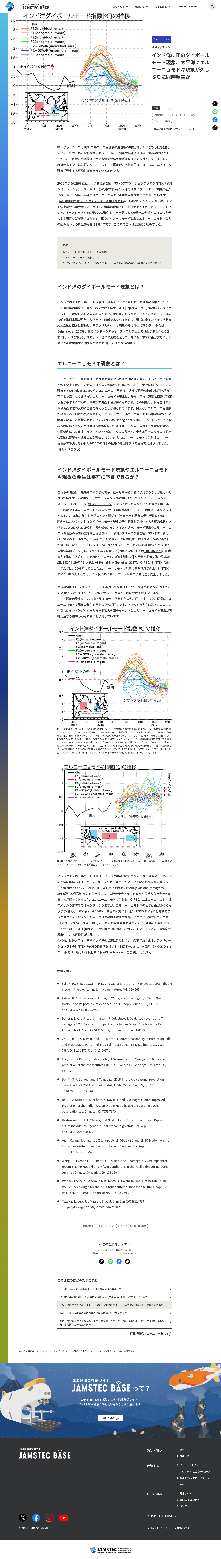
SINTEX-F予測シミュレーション (142, 498)
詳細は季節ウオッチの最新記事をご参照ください (91, 201)
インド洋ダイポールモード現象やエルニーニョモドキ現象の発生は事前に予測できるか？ (113, 263)
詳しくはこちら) (147, 147)
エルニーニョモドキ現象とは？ (82, 257)
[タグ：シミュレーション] (177, 115)
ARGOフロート (102, 556)
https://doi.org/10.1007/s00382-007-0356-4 (91, 1207)
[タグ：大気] (193, 115)
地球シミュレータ (100, 504)
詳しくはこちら (71, 337)
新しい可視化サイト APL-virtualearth (101, 952)
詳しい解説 (72, 893)
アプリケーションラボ (184, 128)
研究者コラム (34, 1351)
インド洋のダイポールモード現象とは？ (87, 251)
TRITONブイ (152, 551)
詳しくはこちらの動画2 (121, 343)
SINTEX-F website (127, 946)
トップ (22, 1351)
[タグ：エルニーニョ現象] (162, 121)
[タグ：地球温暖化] (159, 115)
